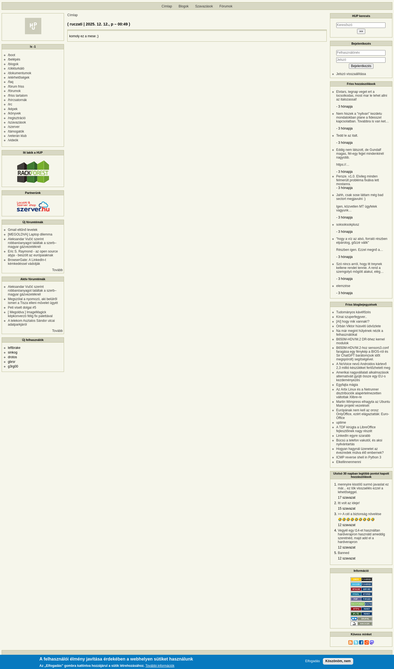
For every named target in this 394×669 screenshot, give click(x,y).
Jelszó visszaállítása (351, 74)
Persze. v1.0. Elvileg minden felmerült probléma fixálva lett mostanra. (357, 180)
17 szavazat (346, 497)
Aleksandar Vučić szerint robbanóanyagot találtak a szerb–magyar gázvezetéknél (32, 243)
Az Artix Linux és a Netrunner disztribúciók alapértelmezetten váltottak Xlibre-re (358, 393)
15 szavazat (346, 508)
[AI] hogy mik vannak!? (352, 321)
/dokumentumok (19, 73)
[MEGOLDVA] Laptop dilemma (30, 234)
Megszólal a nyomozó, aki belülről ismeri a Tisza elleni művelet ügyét (33, 301)
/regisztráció (17, 118)
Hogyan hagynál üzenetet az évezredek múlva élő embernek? (360, 451)
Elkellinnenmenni (348, 462)
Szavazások (204, 6)
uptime (341, 422)
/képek (13, 109)
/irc (10, 104)
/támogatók (16, 131)
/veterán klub (17, 136)
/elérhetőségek (19, 77)
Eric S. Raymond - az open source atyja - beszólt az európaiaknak (33, 253)
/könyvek (14, 113)
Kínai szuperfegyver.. (351, 317)
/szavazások (17, 122)
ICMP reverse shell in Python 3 (358, 457)
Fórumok (225, 6)
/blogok (13, 64)
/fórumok (14, 91)
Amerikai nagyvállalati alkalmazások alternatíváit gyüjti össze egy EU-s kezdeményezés (362, 376)
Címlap (167, 6)
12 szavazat (346, 525)
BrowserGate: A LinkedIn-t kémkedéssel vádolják (27, 262)
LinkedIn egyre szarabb (353, 436)
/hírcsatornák (17, 100)
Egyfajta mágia (347, 385)
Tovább (57, 270)
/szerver (14, 127)
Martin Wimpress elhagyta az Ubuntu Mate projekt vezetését (363, 403)
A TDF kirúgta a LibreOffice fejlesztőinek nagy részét (356, 429)
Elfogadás (312, 661)
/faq (10, 82)
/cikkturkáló (16, 68)
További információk (159, 666)
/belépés (14, 59)
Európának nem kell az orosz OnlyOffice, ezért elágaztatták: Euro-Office (362, 414)
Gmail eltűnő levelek (22, 230)
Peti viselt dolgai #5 (22, 307)
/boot (11, 55)
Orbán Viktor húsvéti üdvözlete (358, 326)
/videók (13, 140)
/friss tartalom (18, 95)
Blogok (184, 6)
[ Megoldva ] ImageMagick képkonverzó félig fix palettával (30, 314)
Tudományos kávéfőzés (353, 312)
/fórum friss (16, 86)
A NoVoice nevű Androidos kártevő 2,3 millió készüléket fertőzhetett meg (363, 366)
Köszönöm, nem (338, 661)
